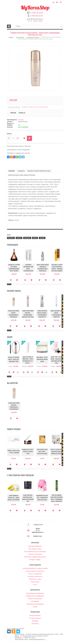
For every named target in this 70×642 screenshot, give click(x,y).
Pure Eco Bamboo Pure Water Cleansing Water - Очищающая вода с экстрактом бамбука (57, 498)
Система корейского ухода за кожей (34, 568)
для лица (42, 237)
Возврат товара (35, 559)
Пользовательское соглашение (35, 551)
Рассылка (35, 623)
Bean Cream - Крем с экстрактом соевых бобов (42, 359)
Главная (11, 37)
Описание (13, 113)
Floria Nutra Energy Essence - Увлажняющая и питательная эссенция (13, 314)
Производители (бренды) (35, 593)
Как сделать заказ (35, 548)
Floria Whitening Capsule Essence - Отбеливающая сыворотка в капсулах (42, 314)
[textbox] (39, 26)
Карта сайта (35, 581)
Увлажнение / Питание (33, 37)
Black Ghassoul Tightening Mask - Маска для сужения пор (27, 498)
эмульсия (19, 237)
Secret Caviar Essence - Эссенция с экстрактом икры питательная (42, 267)
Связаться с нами (35, 578)
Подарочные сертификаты (35, 595)
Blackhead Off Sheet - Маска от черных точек (28, 452)
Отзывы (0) (22, 113)
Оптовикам (35, 601)
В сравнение (18, 372)
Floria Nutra (11, 237)
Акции (35, 606)
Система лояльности (35, 576)
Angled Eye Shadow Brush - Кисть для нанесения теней (13, 359)
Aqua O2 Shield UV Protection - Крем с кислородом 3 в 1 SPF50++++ (28, 359)
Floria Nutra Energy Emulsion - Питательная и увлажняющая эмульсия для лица (13, 406)
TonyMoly (21, 119)
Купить (29, 138)
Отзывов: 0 (25, 107)
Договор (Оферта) (35, 545)
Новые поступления (35, 598)
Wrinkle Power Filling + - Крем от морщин (14, 452)
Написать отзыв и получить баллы (38, 107)
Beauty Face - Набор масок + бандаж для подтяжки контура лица (56, 359)
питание (35, 237)
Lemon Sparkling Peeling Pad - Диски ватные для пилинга (14, 498)
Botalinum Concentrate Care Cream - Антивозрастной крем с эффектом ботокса (28, 268)
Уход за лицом (20, 37)
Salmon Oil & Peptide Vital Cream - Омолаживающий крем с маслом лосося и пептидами (14, 268)
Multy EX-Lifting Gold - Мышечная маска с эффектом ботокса (56, 452)
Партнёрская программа (35, 603)
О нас (35, 584)
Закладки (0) (57, 2)
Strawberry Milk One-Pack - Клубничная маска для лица (42, 498)
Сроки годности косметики (35, 570)
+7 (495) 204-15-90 (36, 15)
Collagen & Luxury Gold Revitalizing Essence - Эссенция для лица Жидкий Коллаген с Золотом (56, 268)
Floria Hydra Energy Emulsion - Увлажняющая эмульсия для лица (28, 313)
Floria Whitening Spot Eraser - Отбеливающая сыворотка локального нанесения (56, 315)
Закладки (35, 620)
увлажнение (27, 237)
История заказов (35, 617)
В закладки (24, 138)
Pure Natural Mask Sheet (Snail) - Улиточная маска (42, 452)
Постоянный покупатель (54, 2)
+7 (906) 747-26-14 (36, 12)
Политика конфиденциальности (35, 556)
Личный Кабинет (35, 615)
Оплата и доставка (35, 554)
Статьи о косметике (35, 573)
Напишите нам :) (37, 536)
